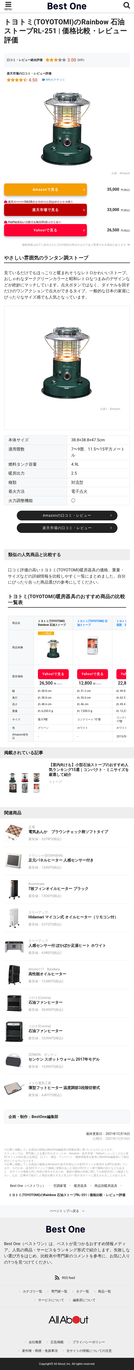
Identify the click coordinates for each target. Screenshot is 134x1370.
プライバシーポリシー (89, 1342)
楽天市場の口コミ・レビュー (67, 528)
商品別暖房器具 (105, 1186)
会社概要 (35, 1342)
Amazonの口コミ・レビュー (67, 515)
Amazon (125, 173)
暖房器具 (80, 1186)
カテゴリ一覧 (32, 1291)
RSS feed (68, 1278)
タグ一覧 (82, 1291)
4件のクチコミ (53, 80)
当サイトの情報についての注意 (89, 1351)
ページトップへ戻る (64, 1211)
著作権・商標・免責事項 (40, 1351)
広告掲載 (57, 1342)
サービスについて (51, 1300)
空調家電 (59, 1186)
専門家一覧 (59, 1291)
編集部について (84, 1300)
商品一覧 (104, 1291)
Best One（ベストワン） (28, 1186)
